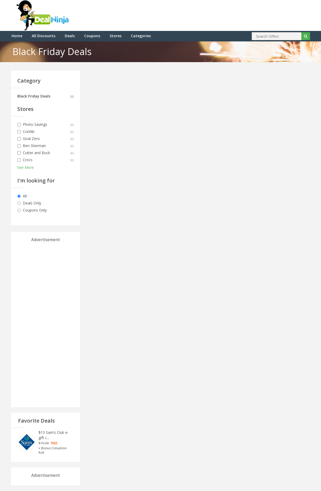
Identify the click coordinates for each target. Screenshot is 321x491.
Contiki (28, 131)
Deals (70, 35)
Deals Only (32, 203)
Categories (141, 35)
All (25, 195)
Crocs (28, 159)
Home (17, 35)
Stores (115, 35)
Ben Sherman (34, 145)
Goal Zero (31, 138)
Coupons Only (35, 210)
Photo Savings (35, 124)
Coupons (92, 35)
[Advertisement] (45, 321)
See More (25, 167)
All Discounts (43, 35)
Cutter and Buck (36, 152)
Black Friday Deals (33, 96)
